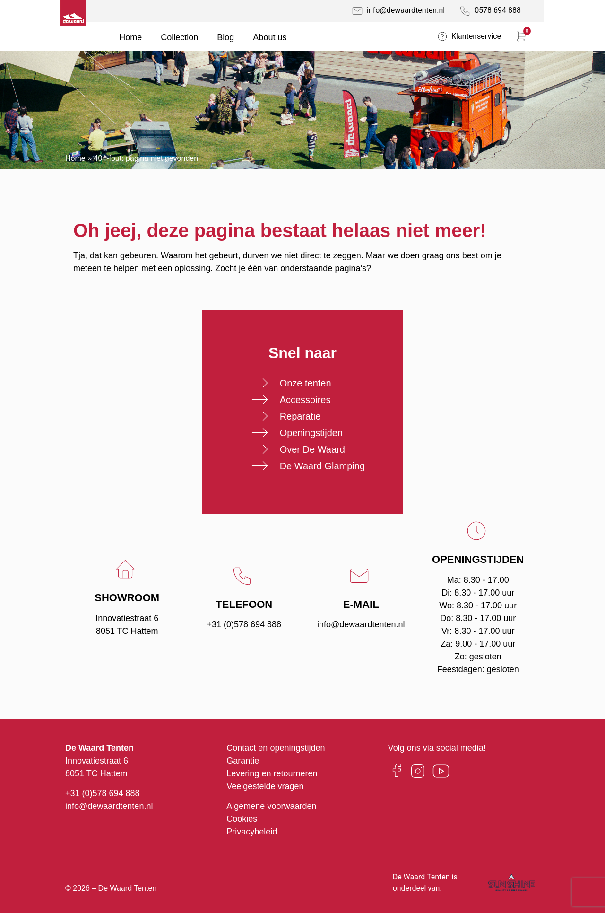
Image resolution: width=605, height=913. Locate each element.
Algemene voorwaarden (271, 806)
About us (269, 37)
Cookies (241, 819)
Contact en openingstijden (275, 748)
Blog (225, 37)
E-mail (361, 604)
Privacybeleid (251, 831)
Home (130, 37)
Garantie (242, 760)
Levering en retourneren (271, 773)
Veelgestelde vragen (264, 786)
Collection (179, 37)
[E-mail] (360, 576)
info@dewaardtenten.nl (361, 624)
